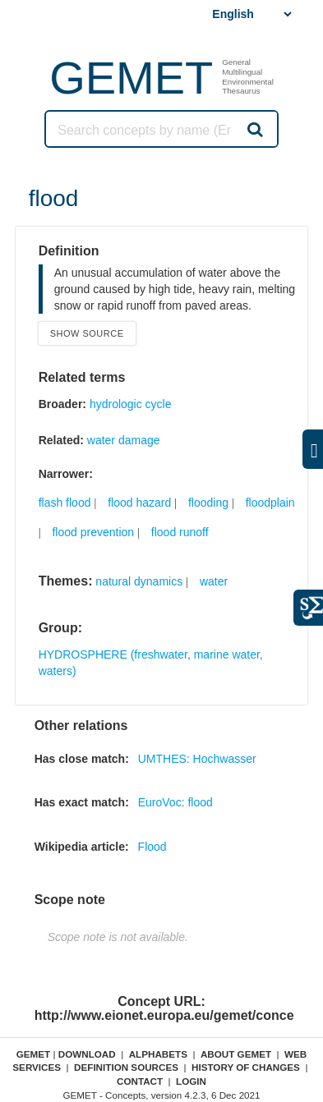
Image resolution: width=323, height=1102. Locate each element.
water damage (123, 440)
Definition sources (126, 1067)
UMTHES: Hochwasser (197, 758)
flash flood (65, 502)
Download (87, 1054)
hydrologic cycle (131, 404)
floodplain (270, 502)
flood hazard (139, 502)
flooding (208, 502)
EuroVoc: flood (175, 802)
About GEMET (236, 1054)
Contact (140, 1081)
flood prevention (93, 532)
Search (254, 128)
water (214, 581)
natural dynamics (138, 581)
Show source (87, 333)
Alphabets (158, 1054)
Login (191, 1081)
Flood (152, 846)
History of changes (245, 1067)
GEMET (131, 77)
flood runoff (180, 532)
